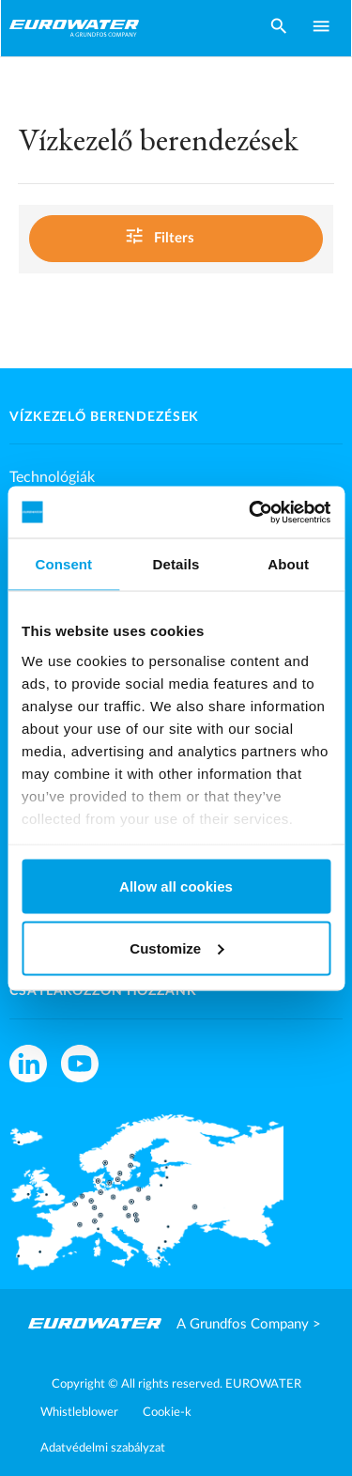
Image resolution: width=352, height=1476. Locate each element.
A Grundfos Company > (248, 1324)
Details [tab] (176, 564)
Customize (176, 948)
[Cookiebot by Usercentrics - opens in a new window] (250, 512)
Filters (172, 236)
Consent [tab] (63, 564)
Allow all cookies (176, 886)
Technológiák (52, 477)
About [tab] (288, 564)
